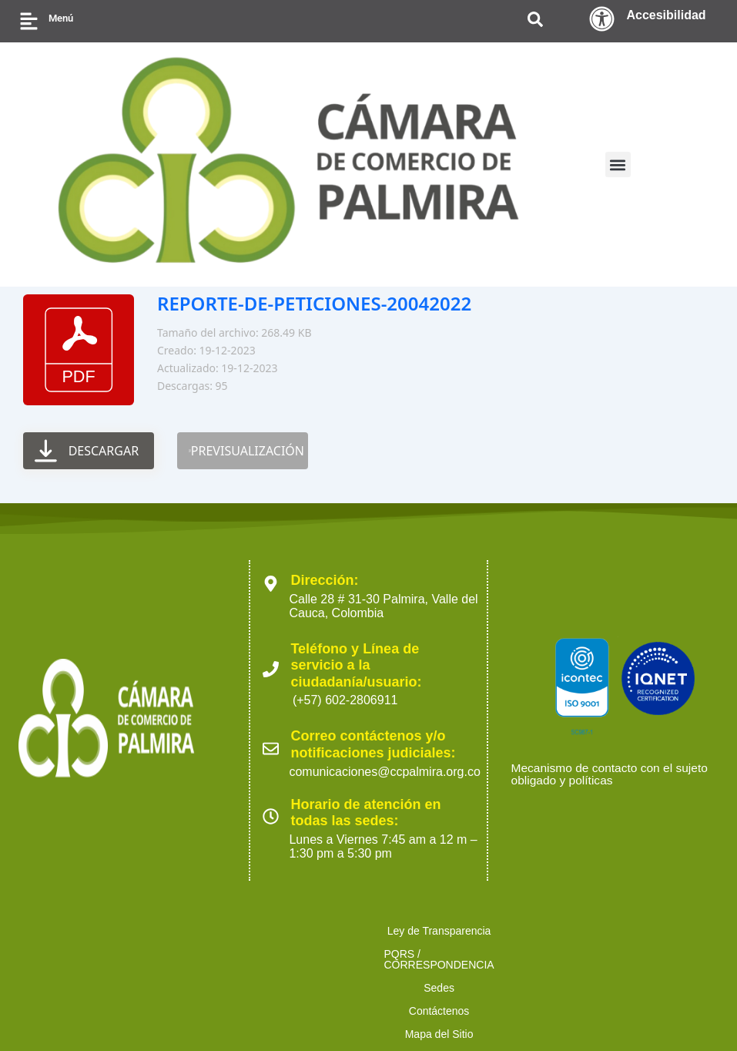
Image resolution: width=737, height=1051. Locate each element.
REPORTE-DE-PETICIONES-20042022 (314, 303)
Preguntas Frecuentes (607, 954)
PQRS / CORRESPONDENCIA (309, 931)
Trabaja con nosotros (473, 954)
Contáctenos (507, 931)
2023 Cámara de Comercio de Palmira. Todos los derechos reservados (149, 1012)
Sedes (431, 931)
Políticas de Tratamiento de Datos (157, 954)
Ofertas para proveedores (330, 954)
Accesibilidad (665, 15)
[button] (618, 164)
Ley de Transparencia (152, 931)
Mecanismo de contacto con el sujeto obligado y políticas (612, 774)
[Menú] (29, 21)
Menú (61, 18)
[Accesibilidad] (602, 19)
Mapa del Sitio (602, 931)
